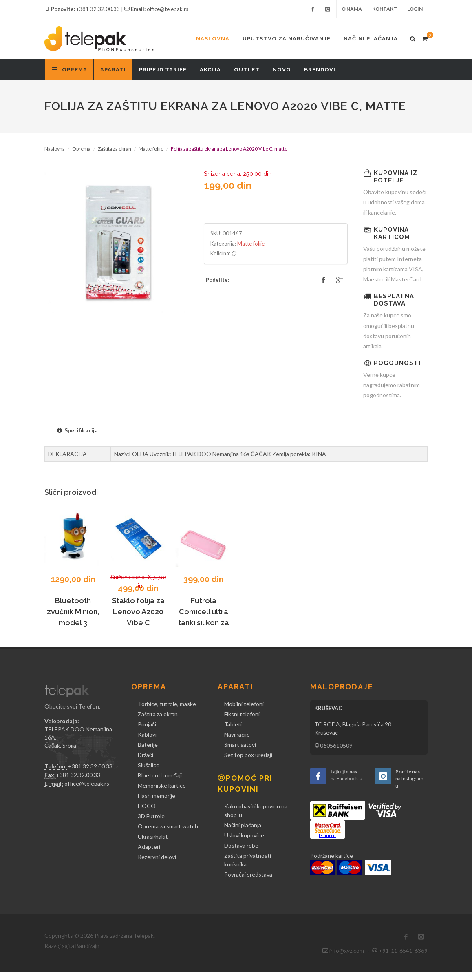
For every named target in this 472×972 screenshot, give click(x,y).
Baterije (148, 744)
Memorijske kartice (162, 785)
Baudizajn (87, 945)
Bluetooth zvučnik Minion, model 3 (73, 611)
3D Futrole (151, 816)
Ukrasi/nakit (153, 836)
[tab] (77, 429)
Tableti (233, 724)
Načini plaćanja (371, 38)
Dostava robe (241, 845)
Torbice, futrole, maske (167, 703)
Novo (282, 69)
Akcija (210, 69)
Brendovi (319, 69)
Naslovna (212, 38)
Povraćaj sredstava (248, 874)
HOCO (147, 805)
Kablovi (147, 734)
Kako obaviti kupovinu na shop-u (255, 810)
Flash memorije (156, 795)
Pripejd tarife (163, 69)
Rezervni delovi (157, 856)
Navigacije (237, 734)
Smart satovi (240, 744)
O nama (352, 9)
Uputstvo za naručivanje (287, 38)
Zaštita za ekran (114, 149)
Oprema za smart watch (168, 826)
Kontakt (384, 9)
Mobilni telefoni (244, 703)
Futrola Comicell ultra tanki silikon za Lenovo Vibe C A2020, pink (203, 622)
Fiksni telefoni (242, 714)
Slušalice (148, 765)
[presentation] (77, 430)
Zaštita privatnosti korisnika (247, 860)
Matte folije (151, 149)
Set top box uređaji (248, 754)
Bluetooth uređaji (160, 775)
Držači (145, 754)
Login (415, 9)
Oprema (81, 149)
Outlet (247, 69)
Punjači (147, 724)
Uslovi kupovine (244, 835)
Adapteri (149, 846)
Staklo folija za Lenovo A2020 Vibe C (138, 611)
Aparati (113, 69)
